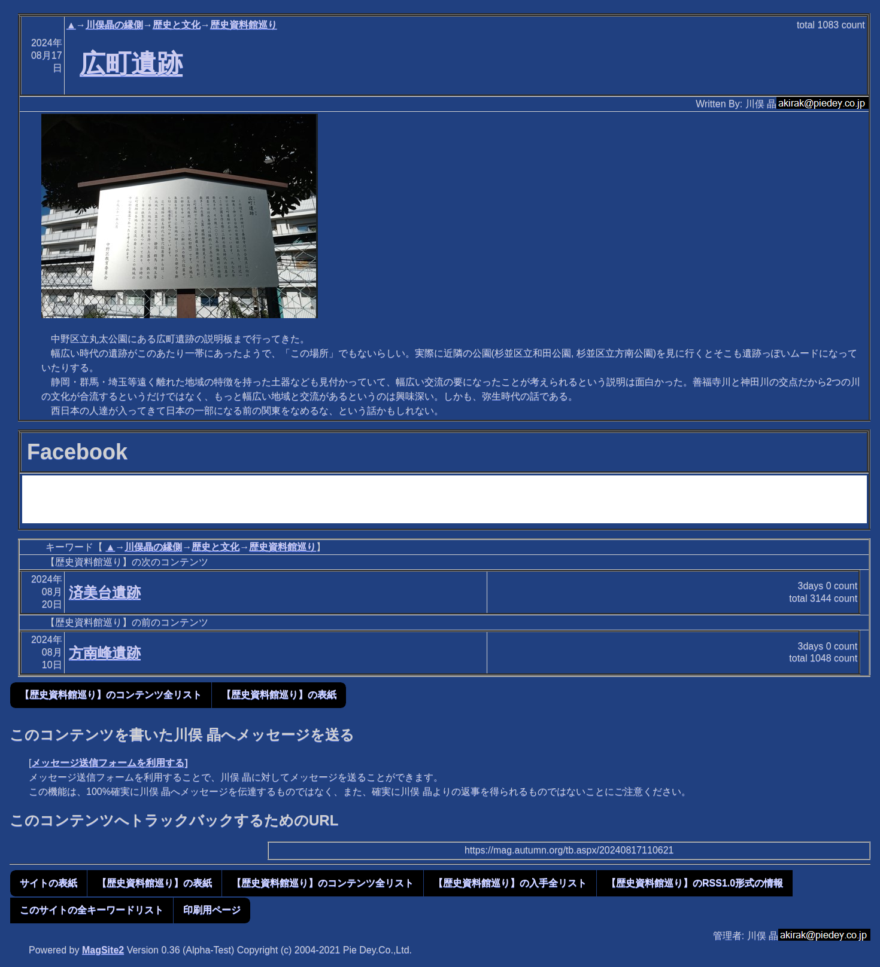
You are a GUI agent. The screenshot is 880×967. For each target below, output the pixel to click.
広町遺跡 (131, 63)
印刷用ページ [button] (212, 910)
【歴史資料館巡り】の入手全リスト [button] (510, 883)
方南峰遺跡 (105, 653)
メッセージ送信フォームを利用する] (109, 763)
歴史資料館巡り (243, 25)
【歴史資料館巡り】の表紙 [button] (278, 695)
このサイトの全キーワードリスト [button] (91, 910)
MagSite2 (103, 950)
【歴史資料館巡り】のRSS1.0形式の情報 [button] (694, 883)
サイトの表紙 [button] (48, 883)
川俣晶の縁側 (114, 25)
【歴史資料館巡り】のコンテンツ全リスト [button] (111, 695)
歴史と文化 (177, 25)
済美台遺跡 (105, 592)
